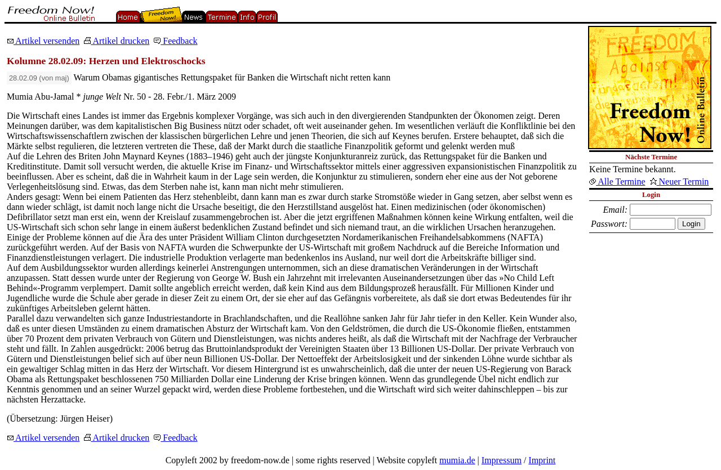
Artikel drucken (116, 41)
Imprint (541, 460)
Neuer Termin (679, 181)
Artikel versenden (43, 41)
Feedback (175, 41)
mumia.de (457, 460)
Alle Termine (617, 181)
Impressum (502, 460)
